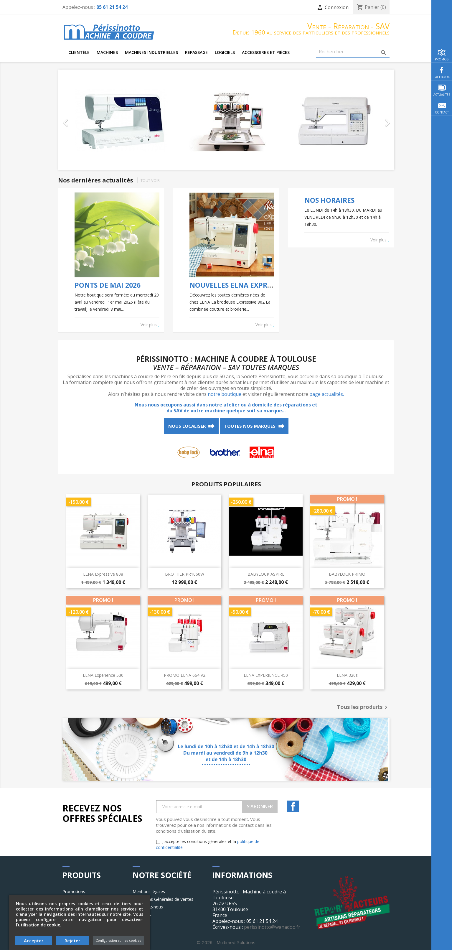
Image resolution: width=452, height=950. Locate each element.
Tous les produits (363, 707)
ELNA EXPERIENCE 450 (266, 675)
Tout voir (150, 180)
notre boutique (224, 394)
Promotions (73, 891)
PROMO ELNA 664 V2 (184, 675)
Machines (107, 52)
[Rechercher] (353, 52)
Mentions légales (149, 891)
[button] (83, 120)
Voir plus (150, 325)
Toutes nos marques (250, 426)
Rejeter (72, 941)
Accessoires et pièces (266, 52)
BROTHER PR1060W (184, 574)
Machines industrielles (151, 52)
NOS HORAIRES (329, 200)
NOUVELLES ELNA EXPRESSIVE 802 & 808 (255, 285)
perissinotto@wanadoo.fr (272, 927)
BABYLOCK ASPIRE (266, 574)
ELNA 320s (347, 675)
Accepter (33, 941)
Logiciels (225, 52)
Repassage (196, 52)
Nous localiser (187, 426)
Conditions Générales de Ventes (163, 899)
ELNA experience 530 (103, 675)
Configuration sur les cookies (118, 940)
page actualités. (326, 394)
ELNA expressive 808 (103, 574)
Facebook (293, 806)
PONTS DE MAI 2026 (108, 285)
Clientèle (79, 52)
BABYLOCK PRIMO (347, 574)
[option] (226, 120)
